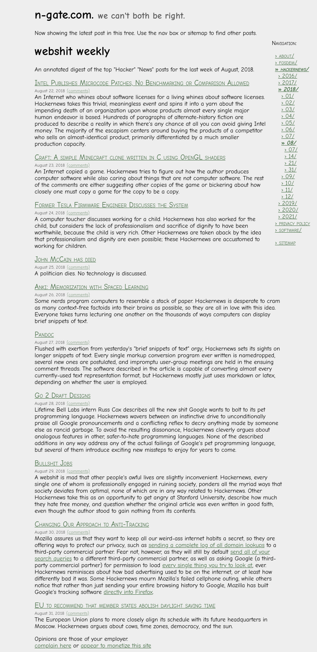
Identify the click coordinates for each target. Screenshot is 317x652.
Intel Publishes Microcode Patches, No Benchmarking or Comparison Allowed (142, 83)
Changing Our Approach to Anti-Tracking (92, 524)
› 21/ (291, 163)
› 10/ (287, 183)
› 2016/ (287, 76)
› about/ (284, 55)
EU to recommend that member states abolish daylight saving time (125, 605)
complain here (53, 645)
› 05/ (288, 122)
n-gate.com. (110, 15)
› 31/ (291, 169)
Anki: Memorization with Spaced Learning (91, 287)
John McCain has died (65, 259)
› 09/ (288, 176)
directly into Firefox (128, 592)
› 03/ (288, 109)
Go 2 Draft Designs (63, 395)
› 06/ (288, 129)
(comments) (78, 90)
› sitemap (285, 242)
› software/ (288, 230)
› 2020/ (288, 210)
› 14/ (291, 156)
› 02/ (288, 102)
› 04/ (287, 116)
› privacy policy (292, 223)
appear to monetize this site (116, 645)
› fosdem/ (286, 62)
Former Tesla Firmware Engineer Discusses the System (111, 205)
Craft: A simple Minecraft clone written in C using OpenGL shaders (130, 157)
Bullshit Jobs (53, 463)
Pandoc (44, 334)
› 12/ (287, 196)
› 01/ (287, 96)
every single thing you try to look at (207, 565)
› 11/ (287, 189)
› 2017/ (287, 82)
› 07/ (287, 136)
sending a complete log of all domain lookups (206, 545)
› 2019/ (287, 203)
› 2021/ (287, 216)
